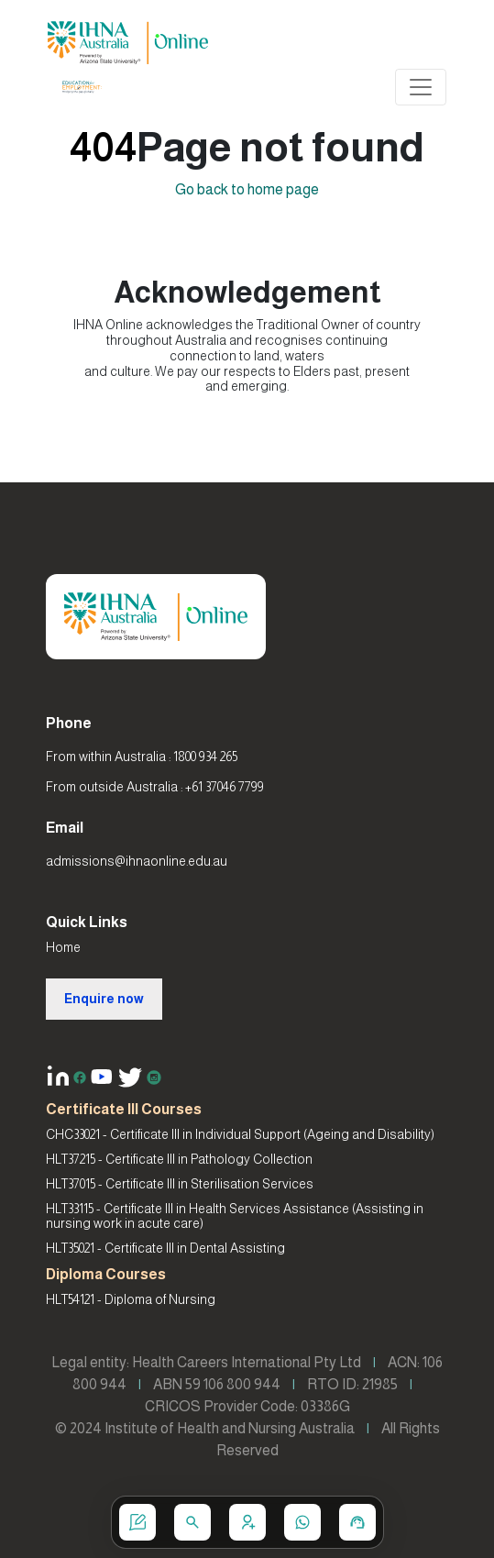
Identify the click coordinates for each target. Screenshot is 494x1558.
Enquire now (104, 998)
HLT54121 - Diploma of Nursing (130, 1299)
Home (63, 947)
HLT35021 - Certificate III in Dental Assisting (165, 1248)
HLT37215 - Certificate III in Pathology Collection (179, 1159)
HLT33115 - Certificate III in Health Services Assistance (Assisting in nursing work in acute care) (234, 1216)
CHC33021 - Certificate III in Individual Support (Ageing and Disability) (240, 1134)
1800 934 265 (205, 756)
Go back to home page (247, 189)
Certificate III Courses (124, 1109)
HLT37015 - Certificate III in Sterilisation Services (179, 1184)
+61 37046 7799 (224, 786)
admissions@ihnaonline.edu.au (136, 861)
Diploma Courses (106, 1274)
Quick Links (86, 922)
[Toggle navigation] (420, 87)
